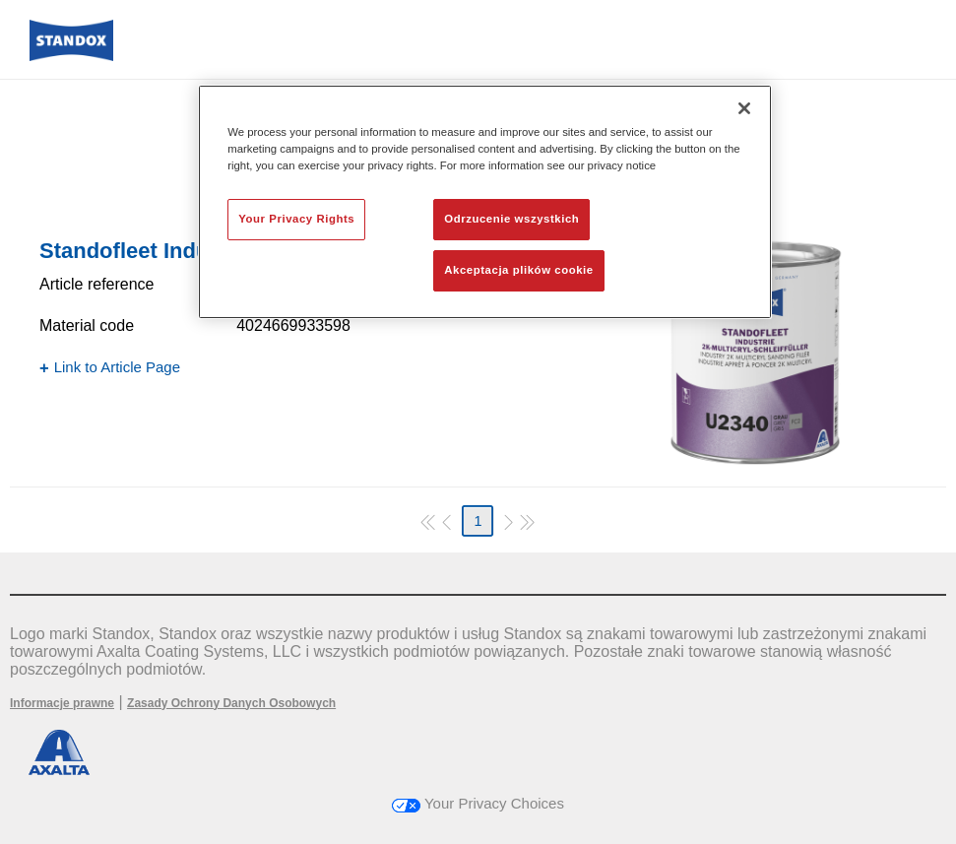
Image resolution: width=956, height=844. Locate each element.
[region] (485, 202)
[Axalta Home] (71, 55)
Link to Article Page (117, 366)
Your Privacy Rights (296, 219)
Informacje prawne (62, 703)
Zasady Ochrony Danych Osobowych (231, 703)
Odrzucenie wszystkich (511, 219)
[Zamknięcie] (744, 108)
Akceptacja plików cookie (518, 270)
